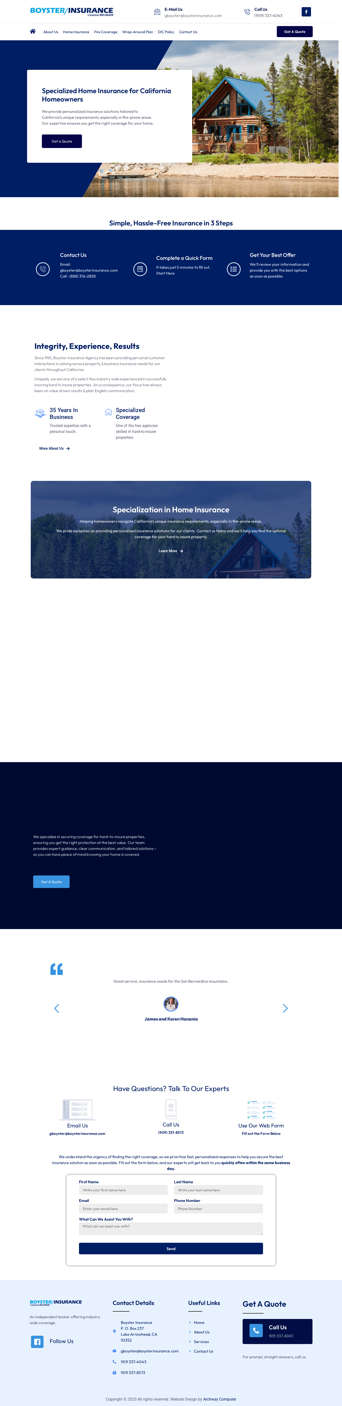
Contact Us (188, 32)
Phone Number (187, 1203)
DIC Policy (166, 32)
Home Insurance (76, 32)
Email (84, 1203)
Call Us (260, 9)
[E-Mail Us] (157, 12)
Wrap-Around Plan (137, 32)
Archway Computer (219, 1402)
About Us (50, 32)
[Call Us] (247, 12)
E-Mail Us (174, 9)
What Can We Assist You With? (106, 1222)
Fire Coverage (105, 32)
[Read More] (63, 1345)
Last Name (183, 1185)
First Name (89, 1185)
